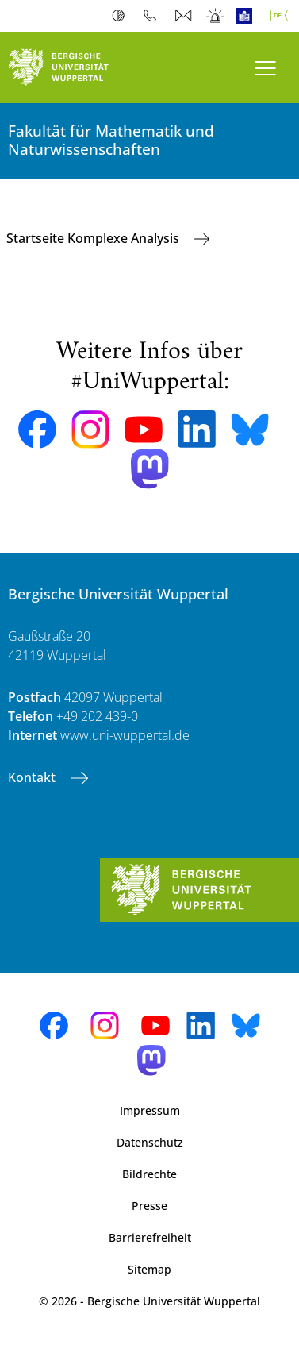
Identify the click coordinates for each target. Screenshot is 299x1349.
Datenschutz (150, 1142)
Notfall (216, 16)
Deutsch (282, 16)
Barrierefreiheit (150, 1237)
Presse (149, 1205)
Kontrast (122, 16)
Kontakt (33, 777)
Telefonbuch (153, 16)
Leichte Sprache (248, 16)
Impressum (150, 1110)
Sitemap (149, 1269)
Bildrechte (149, 1173)
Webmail (185, 16)
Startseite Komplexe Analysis (94, 238)
